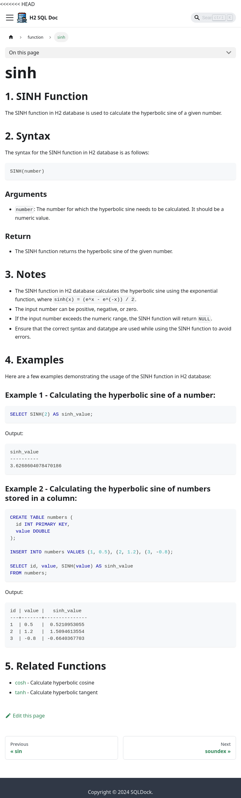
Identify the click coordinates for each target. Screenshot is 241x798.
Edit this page (25, 715)
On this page (24, 52)
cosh (20, 682)
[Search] (213, 18)
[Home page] (11, 37)
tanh (20, 692)
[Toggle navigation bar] (9, 17)
